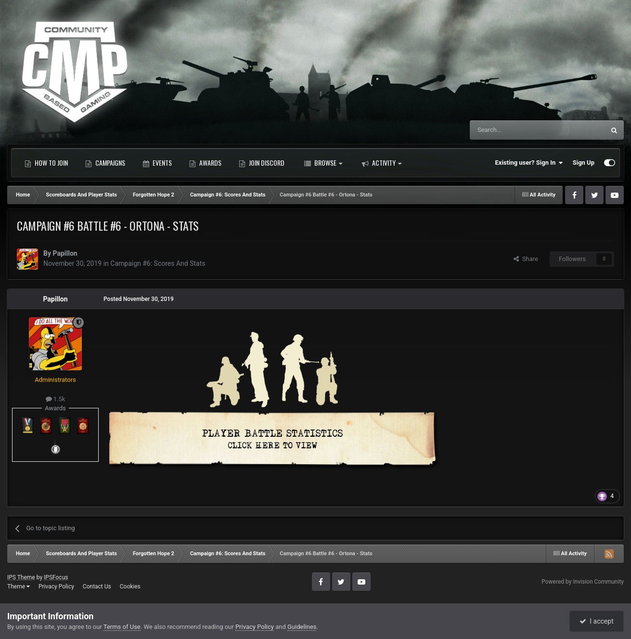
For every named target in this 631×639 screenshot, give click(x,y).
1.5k (55, 399)
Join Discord (261, 162)
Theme (18, 586)
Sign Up (583, 162)
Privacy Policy (56, 586)
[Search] (514, 130)
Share (526, 258)
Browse (323, 162)
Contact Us (97, 586)
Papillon (64, 253)
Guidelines (302, 626)
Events (157, 162)
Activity (381, 162)
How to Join (46, 162)
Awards (205, 162)
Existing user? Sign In (529, 162)
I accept (596, 621)
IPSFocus (56, 577)
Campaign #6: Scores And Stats (157, 263)
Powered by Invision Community (582, 581)
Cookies (130, 586)
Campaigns (105, 162)
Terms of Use (122, 626)
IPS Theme (21, 577)
